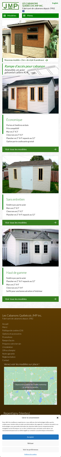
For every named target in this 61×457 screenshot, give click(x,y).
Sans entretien (15, 199)
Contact (5, 360)
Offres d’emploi (8, 350)
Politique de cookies (30, 454)
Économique (14, 119)
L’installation (7, 347)
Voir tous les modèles (16, 149)
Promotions (7, 337)
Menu (30, 15)
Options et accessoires (11, 333)
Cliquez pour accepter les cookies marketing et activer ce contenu (30, 385)
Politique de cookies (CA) (12, 330)
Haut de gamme (16, 272)
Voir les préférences (30, 450)
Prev (5, 41)
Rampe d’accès (8, 340)
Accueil (5, 324)
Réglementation (8, 357)
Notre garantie (8, 353)
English (55, 3)
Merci (4, 327)
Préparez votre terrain (11, 343)
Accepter (30, 437)
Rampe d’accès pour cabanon (24, 69)
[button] (57, 418)
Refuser (31, 443)
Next (56, 41)
